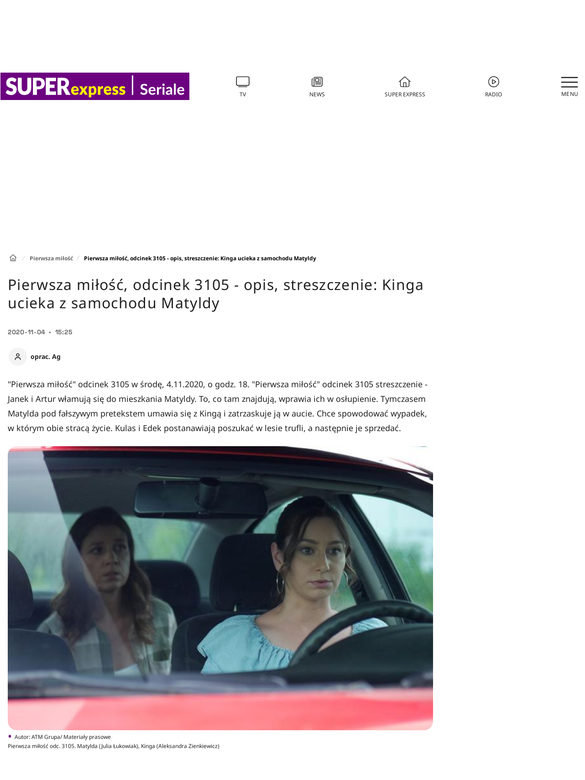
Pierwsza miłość (51, 258)
